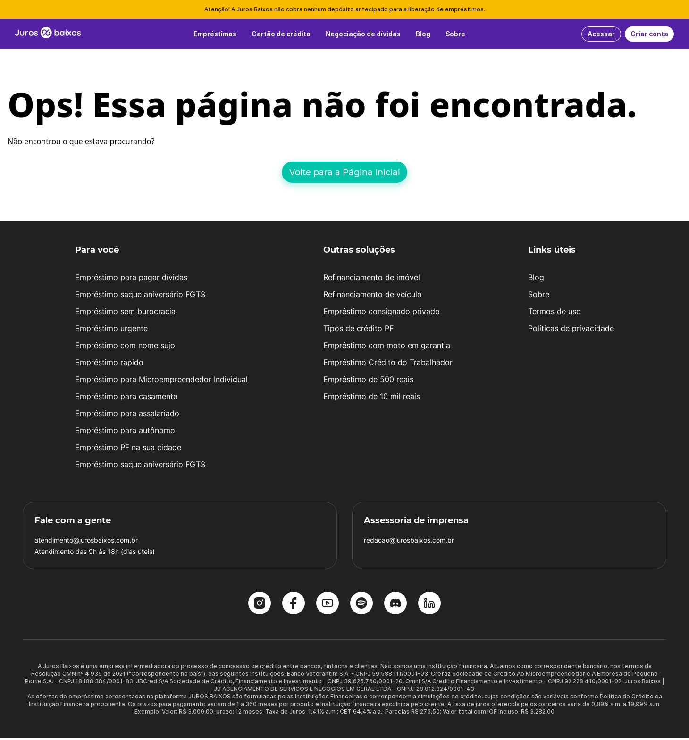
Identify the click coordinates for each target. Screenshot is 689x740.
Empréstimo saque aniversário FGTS (140, 296)
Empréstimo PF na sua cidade (128, 449)
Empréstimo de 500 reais (368, 381)
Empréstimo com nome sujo (125, 347)
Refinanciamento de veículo (372, 296)
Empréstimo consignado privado (381, 313)
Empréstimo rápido (109, 364)
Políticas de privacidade (571, 330)
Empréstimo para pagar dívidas (131, 279)
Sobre (538, 296)
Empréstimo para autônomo (125, 432)
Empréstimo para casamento (126, 398)
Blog (536, 279)
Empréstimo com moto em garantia (386, 347)
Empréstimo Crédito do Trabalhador (388, 364)
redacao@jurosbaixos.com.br (409, 542)
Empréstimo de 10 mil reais (371, 398)
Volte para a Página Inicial (344, 172)
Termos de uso (554, 313)
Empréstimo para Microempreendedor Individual (161, 381)
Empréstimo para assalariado (127, 415)
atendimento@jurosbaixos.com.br (86, 542)
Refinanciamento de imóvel (371, 279)
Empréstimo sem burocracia (125, 313)
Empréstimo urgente (111, 330)
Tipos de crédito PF (358, 330)
